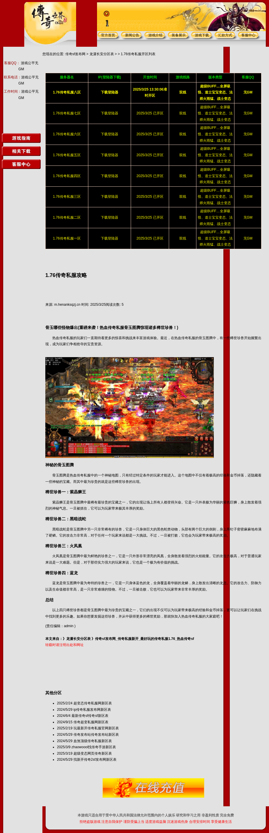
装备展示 (179, 35)
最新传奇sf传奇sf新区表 (89, 716)
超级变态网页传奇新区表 (92, 753)
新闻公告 (132, 35)
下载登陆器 (109, 113)
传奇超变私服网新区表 (90, 722)
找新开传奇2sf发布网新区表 (94, 760)
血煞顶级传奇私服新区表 (92, 741)
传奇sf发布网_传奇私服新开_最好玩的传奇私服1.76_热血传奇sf (144, 639)
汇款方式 (225, 35)
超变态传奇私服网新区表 (92, 703)
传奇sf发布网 (75, 54)
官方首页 (108, 35)
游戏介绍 (155, 35)
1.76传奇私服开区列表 (138, 54)
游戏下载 (202, 35)
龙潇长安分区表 (101, 54)
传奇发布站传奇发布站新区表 (96, 735)
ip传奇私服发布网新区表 (92, 710)
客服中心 (248, 35)
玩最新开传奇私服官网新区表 (96, 728)
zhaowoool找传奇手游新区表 (93, 747)
